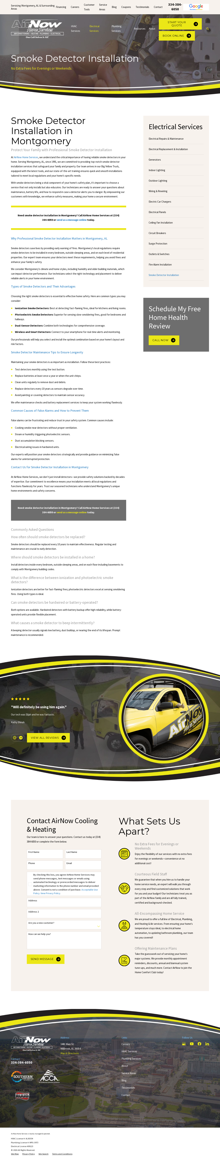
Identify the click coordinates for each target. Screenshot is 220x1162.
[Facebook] (199, 1044)
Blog (114, 7)
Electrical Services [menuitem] (94, 28)
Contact (158, 7)
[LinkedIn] (207, 1044)
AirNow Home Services (26, 157)
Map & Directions (69, 1053)
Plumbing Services (131, 1058)
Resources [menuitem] (139, 28)
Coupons (126, 7)
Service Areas (129, 1073)
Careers (75, 7)
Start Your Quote (183, 24)
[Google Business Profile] (184, 1044)
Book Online (177, 36)
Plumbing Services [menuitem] (117, 28)
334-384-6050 (175, 6)
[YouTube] (192, 1044)
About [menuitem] (152, 28)
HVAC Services (129, 1051)
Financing (61, 7)
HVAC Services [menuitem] (75, 28)
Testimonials (142, 7)
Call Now (163, 340)
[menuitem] (176, 139)
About (125, 1065)
